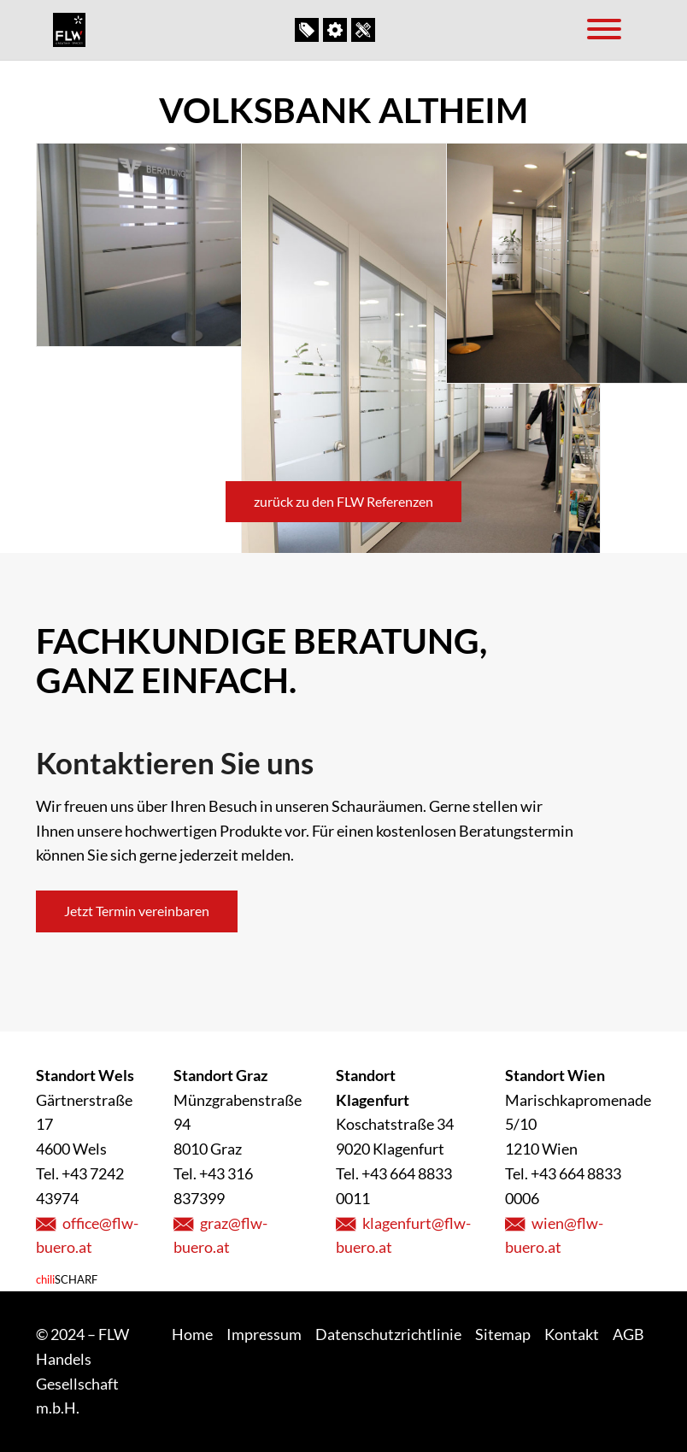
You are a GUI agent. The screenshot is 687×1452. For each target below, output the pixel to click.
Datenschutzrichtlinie (388, 1334)
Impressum (264, 1334)
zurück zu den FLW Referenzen (343, 501)
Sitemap (503, 1334)
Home (192, 1334)
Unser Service (337, 30)
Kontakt (365, 30)
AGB (628, 1334)
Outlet (309, 30)
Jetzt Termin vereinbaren (136, 910)
